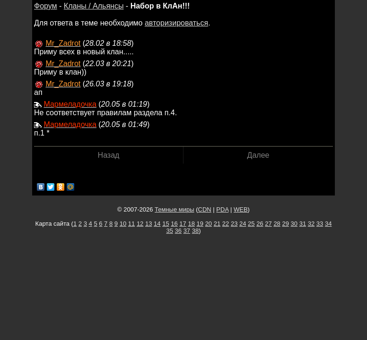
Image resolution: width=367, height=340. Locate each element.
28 (276, 223)
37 (187, 230)
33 (319, 223)
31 (302, 223)
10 (123, 223)
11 (131, 223)
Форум (45, 6)
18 (191, 223)
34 (328, 223)
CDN (204, 209)
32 (311, 223)
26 (259, 223)
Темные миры (174, 209)
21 (217, 223)
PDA (222, 209)
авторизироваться (176, 23)
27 (268, 223)
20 (208, 223)
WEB (241, 209)
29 (285, 223)
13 (148, 223)
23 (234, 223)
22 (225, 223)
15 (165, 223)
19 (200, 223)
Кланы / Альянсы (94, 6)
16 (174, 223)
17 (182, 223)
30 (294, 223)
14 (157, 223)
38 (195, 230)
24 (242, 223)
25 (251, 223)
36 (178, 230)
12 (140, 223)
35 (169, 230)
